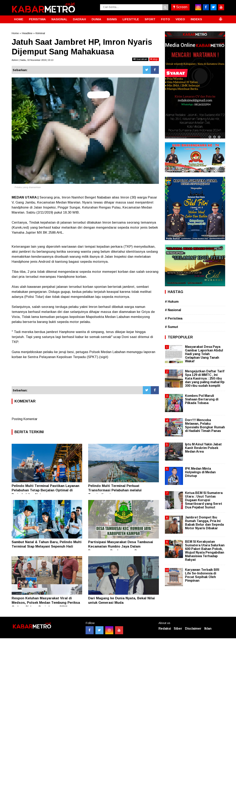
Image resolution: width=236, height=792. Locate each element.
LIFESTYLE (131, 19)
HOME (18, 19)
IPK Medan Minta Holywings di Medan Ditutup (200, 472)
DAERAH (79, 19)
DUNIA (96, 19)
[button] (221, 17)
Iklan (207, 628)
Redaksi (164, 628)
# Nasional (173, 310)
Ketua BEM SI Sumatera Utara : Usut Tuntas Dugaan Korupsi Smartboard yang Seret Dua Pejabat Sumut (204, 500)
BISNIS (112, 19)
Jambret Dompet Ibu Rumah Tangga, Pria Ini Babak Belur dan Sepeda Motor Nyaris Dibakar (204, 523)
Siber (178, 628)
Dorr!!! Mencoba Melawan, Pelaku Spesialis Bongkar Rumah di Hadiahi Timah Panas (205, 425)
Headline (27, 33)
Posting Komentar (24, 419)
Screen (180, 7)
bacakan (140, 59)
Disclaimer (193, 628)
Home (15, 33)
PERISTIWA (37, 19)
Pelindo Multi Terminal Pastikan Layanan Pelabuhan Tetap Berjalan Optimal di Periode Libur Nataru (45, 490)
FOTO (165, 19)
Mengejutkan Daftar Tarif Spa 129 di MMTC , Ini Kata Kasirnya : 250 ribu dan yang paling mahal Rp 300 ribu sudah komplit (205, 379)
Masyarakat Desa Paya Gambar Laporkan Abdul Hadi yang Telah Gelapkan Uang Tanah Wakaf (204, 354)
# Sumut (171, 327)
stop (154, 59)
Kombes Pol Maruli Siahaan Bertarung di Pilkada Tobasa (201, 399)
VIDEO (180, 19)
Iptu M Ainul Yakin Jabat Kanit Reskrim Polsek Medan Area (203, 448)
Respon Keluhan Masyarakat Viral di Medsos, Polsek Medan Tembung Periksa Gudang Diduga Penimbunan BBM (46, 602)
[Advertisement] (85, 375)
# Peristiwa (173, 318)
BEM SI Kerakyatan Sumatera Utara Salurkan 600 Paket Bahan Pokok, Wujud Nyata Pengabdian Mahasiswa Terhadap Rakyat (205, 551)
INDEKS (196, 19)
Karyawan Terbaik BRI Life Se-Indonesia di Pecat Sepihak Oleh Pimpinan (202, 575)
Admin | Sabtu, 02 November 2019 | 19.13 (32, 60)
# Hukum (172, 301)
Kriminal (40, 33)
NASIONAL (59, 19)
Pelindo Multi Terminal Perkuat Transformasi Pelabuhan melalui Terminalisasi (115, 490)
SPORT (150, 19)
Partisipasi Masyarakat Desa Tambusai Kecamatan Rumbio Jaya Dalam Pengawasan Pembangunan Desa (120, 546)
